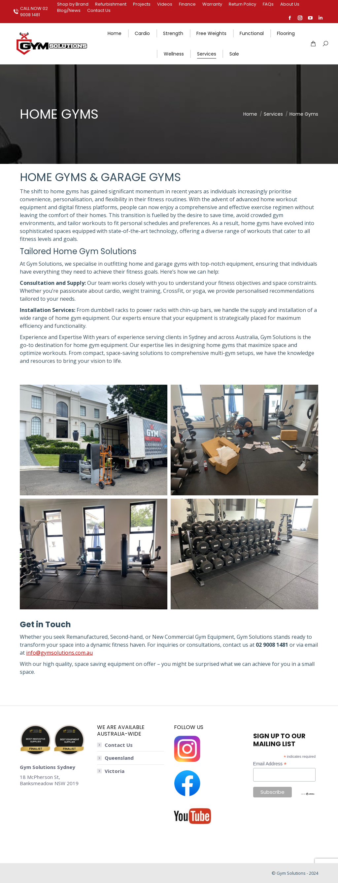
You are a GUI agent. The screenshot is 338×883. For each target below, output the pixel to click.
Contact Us (119, 745)
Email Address (270, 764)
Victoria (114, 771)
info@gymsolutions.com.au (59, 652)
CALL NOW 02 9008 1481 (30, 11)
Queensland (119, 758)
